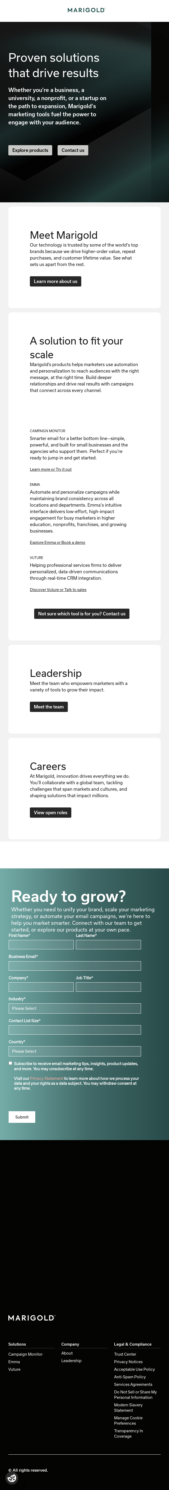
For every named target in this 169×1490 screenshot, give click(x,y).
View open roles (50, 812)
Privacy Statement (46, 1078)
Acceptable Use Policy (134, 1369)
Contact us (73, 150)
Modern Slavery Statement (128, 1408)
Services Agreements (133, 1384)
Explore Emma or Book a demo (57, 542)
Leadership (71, 1360)
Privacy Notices (128, 1361)
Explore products (30, 150)
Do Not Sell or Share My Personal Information (135, 1395)
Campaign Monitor (25, 1354)
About (67, 1353)
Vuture (14, 1369)
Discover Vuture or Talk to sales (58, 589)
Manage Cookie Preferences (128, 1421)
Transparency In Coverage (128, 1433)
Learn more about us (55, 281)
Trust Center (125, 1354)
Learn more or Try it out (51, 469)
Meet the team (49, 706)
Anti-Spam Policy (130, 1377)
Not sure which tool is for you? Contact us (81, 613)
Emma (14, 1361)
